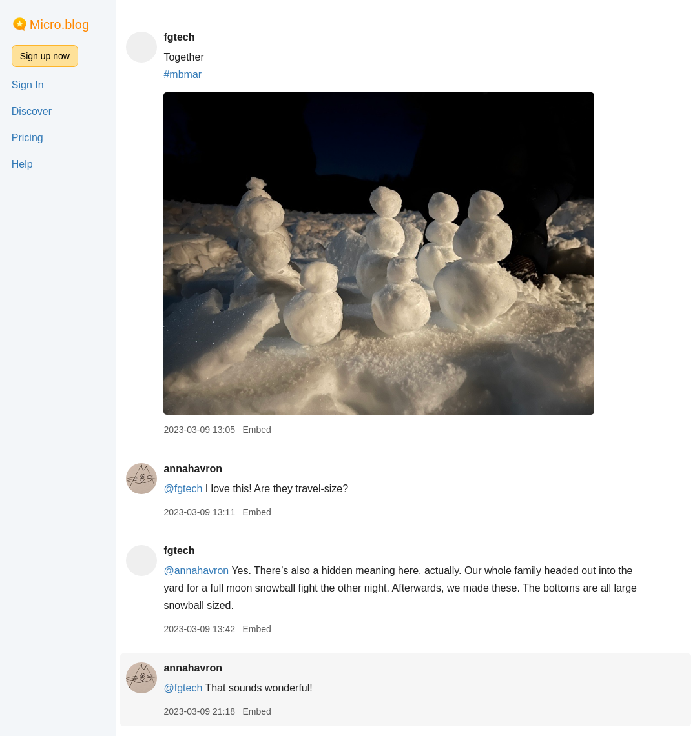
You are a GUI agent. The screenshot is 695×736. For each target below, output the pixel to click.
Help (22, 164)
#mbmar (182, 74)
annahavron (192, 468)
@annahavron (196, 570)
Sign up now (45, 56)
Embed (256, 429)
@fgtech (182, 488)
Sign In (28, 84)
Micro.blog (59, 24)
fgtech (178, 37)
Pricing (27, 137)
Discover (32, 111)
